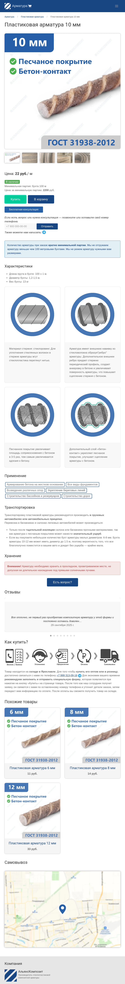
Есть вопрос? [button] (62, 582)
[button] (29, 6)
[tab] (51, 635)
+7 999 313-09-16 (67, 675)
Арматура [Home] (16, 6)
